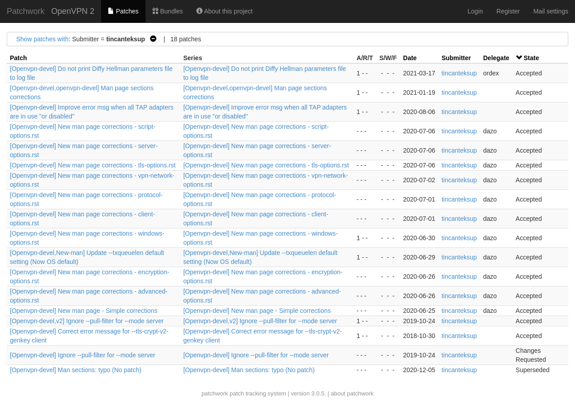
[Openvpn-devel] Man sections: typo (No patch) (76, 369)
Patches (123, 11)
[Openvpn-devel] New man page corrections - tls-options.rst (93, 165)
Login (475, 11)
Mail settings (550, 11)
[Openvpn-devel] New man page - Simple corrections (83, 310)
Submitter (456, 57)
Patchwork (25, 11)
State (531, 57)
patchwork (214, 393)
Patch (18, 57)
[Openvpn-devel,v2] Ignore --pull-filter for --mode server (87, 321)
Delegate (496, 57)
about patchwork (352, 393)
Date (409, 57)
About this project (224, 11)
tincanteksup (459, 73)
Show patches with (42, 39)
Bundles (167, 11)
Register (508, 11)
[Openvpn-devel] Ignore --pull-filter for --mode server (82, 355)
